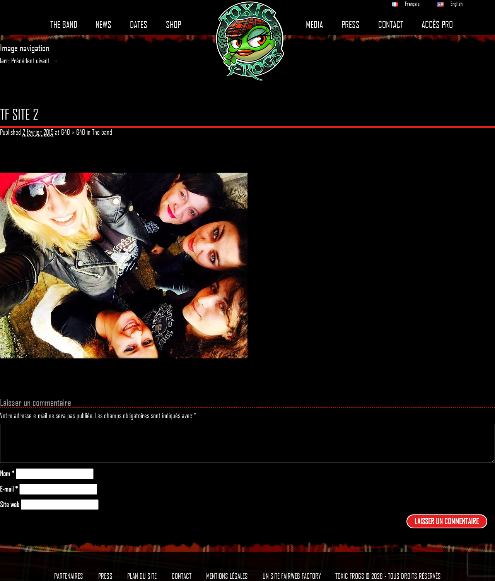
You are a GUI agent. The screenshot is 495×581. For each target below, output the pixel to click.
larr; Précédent (17, 60)
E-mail (9, 489)
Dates (138, 24)
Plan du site (142, 576)
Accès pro (437, 24)
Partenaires (68, 576)
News (103, 24)
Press (350, 24)
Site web (9, 504)
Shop (173, 24)
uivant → (47, 60)
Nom (7, 474)
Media (314, 24)
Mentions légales (227, 576)
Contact (390, 24)
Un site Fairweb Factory (292, 576)
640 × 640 (73, 132)
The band (63, 24)
